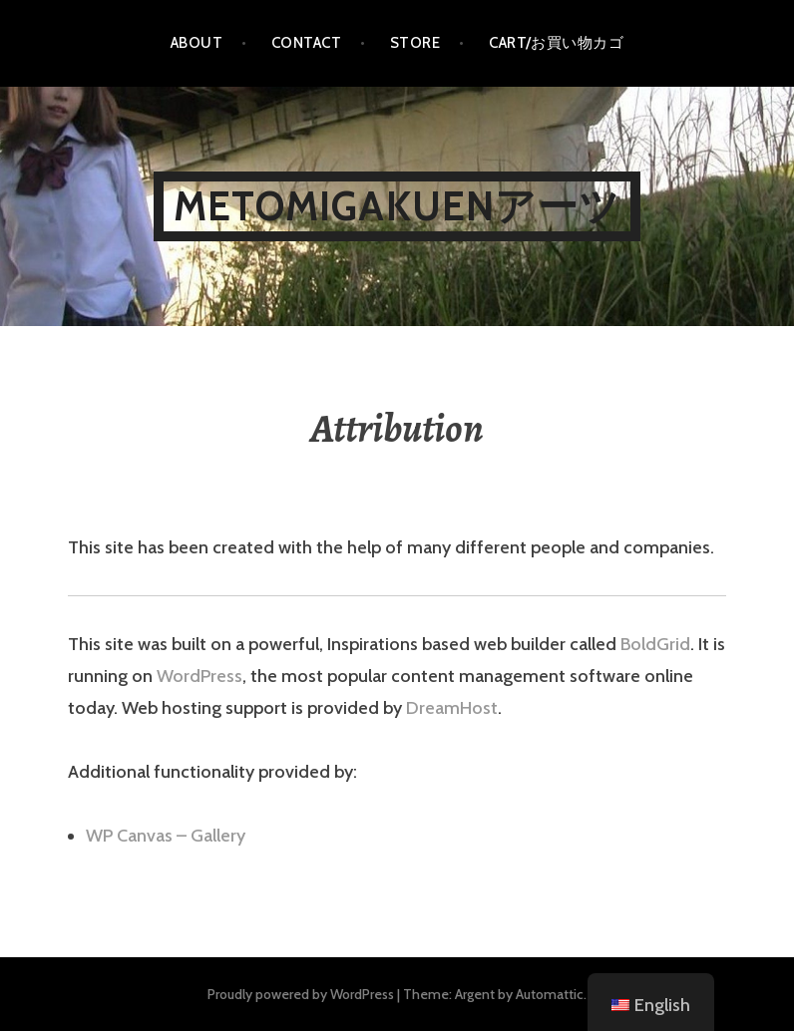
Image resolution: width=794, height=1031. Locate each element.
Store (415, 43)
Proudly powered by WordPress (300, 994)
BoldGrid (655, 644)
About (196, 43)
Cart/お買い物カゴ (556, 43)
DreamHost (452, 708)
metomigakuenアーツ (397, 205)
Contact (306, 43)
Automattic (550, 994)
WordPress (199, 676)
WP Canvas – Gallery (165, 836)
